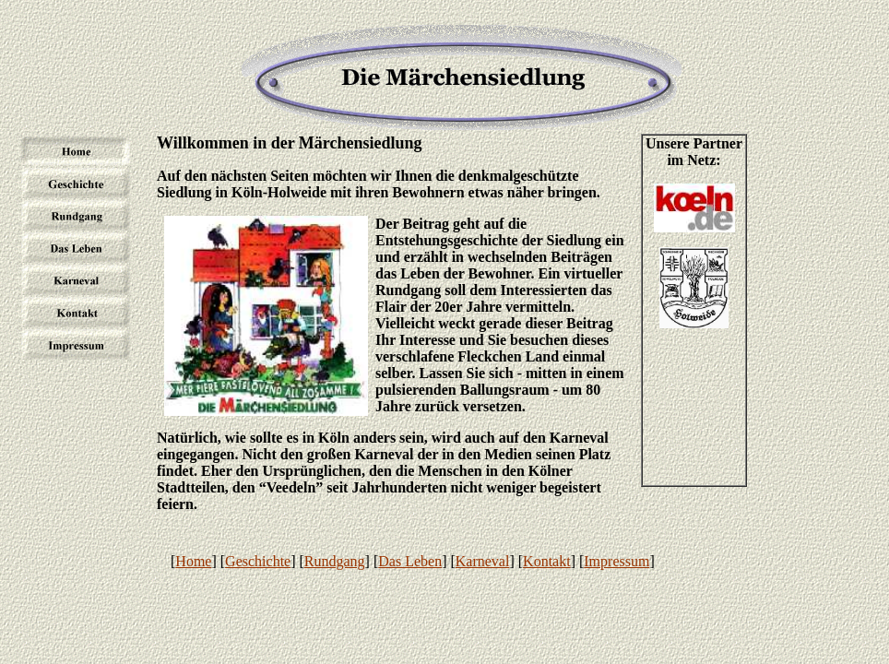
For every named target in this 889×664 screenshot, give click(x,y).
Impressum (616, 561)
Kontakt (547, 561)
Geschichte (257, 561)
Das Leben (410, 561)
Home (193, 561)
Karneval (483, 561)
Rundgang (334, 561)
